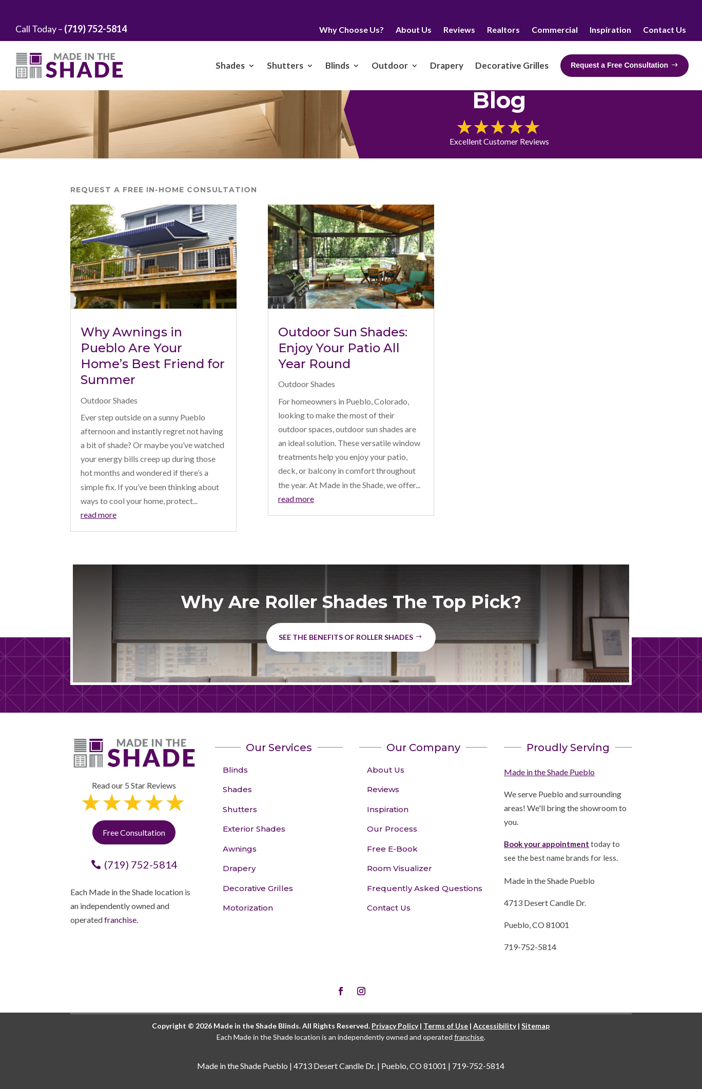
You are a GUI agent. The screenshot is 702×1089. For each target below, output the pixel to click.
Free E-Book (392, 849)
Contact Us (389, 908)
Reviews (383, 789)
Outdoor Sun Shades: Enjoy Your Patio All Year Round (342, 348)
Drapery (239, 868)
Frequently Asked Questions (424, 888)
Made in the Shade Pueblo (549, 772)
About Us (385, 770)
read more (98, 514)
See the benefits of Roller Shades (346, 637)
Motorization (248, 908)
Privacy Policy (395, 1025)
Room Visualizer (399, 868)
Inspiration (387, 809)
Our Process (392, 829)
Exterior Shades (254, 829)
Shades (237, 789)
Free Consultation (134, 832)
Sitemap (535, 1025)
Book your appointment (546, 844)
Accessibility (494, 1025)
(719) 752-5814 (141, 864)
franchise (120, 919)
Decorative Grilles (258, 888)
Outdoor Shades (109, 400)
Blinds (235, 770)
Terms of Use (445, 1025)
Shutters (240, 809)
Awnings (240, 849)
